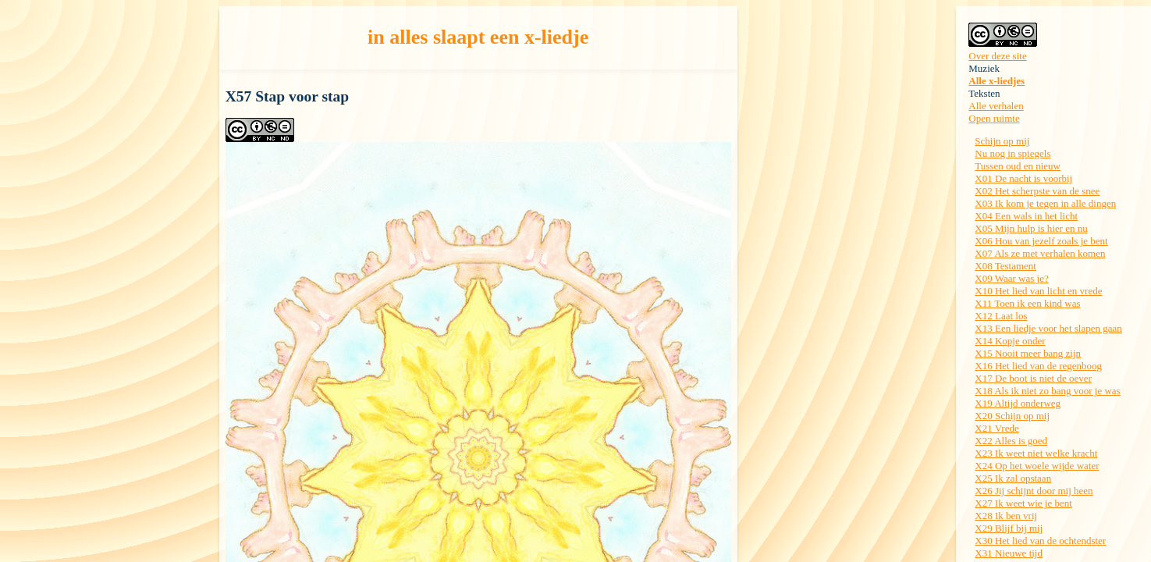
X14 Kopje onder (1010, 341)
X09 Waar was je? (1011, 278)
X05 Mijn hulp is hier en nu (1031, 228)
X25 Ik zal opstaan (1013, 478)
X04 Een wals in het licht (1026, 216)
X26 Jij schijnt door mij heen (1033, 490)
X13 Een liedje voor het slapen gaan (1048, 328)
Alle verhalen (995, 106)
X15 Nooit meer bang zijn (1028, 353)
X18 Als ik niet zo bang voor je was (1047, 391)
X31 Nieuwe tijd (1009, 553)
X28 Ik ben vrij (1006, 515)
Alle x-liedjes (996, 81)
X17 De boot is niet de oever (1033, 378)
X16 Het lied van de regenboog (1038, 366)
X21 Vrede (996, 428)
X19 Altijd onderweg (1017, 403)
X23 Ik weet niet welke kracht (1036, 453)
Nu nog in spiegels (1012, 153)
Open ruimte (993, 118)
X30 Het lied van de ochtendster (1040, 540)
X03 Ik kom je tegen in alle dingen (1045, 203)
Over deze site (997, 56)
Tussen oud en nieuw (1017, 166)
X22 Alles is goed (1011, 440)
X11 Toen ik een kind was (1027, 303)
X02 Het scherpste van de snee (1037, 191)
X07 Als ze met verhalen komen (1040, 253)
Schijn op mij (1002, 141)
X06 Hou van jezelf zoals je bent (1041, 241)
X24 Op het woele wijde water (1037, 465)
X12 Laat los (1001, 316)
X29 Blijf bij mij (1009, 528)
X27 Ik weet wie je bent (1023, 503)
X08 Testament (1005, 266)
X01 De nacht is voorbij (1023, 178)
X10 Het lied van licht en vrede (1038, 291)
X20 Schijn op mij (1012, 416)
